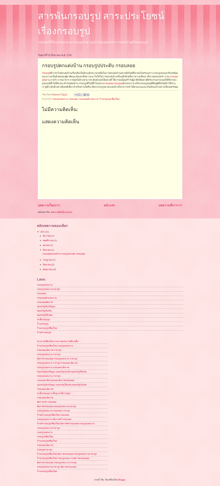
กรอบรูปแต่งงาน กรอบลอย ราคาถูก (53, 410)
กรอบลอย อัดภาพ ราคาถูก (49, 350)
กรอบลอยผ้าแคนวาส (88, 99)
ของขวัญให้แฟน (44, 315)
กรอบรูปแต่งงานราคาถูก (48, 289)
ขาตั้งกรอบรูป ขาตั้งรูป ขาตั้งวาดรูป (54, 393)
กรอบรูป (46, 73)
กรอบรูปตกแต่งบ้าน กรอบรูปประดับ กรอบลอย (63, 254)
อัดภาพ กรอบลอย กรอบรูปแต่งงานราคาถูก (57, 462)
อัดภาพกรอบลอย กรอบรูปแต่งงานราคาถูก (56, 406)
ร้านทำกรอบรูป (44, 332)
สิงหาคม (47, 250)
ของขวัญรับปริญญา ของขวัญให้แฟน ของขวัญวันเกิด (62, 385)
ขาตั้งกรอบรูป (43, 319)
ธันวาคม (47, 236)
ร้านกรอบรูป (42, 324)
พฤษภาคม (48, 269)
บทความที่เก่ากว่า (170, 205)
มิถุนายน (47, 264)
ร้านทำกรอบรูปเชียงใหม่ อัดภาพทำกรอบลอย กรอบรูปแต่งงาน (66, 423)
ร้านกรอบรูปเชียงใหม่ (109, 99)
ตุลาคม (46, 245)
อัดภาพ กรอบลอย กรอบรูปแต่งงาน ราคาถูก (57, 358)
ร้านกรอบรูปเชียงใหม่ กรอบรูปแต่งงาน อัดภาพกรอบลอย (63, 458)
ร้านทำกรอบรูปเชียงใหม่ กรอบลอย (53, 415)
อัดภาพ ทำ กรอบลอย (47, 402)
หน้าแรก (109, 205)
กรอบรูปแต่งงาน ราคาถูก (49, 354)
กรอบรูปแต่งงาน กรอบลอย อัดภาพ (53, 367)
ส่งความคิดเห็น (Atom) (61, 212)
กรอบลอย (108, 83)
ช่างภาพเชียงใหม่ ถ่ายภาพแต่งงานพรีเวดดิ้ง (57, 341)
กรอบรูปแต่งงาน (60, 99)
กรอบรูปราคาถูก (44, 449)
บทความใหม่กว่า (49, 205)
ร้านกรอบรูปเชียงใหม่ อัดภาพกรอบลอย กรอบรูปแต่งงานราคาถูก (67, 454)
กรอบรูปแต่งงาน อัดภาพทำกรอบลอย (54, 419)
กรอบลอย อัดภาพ (45, 389)
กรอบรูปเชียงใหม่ (45, 436)
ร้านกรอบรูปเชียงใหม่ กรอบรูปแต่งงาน (55, 346)
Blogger (121, 480)
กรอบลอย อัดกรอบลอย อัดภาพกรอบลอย (55, 380)
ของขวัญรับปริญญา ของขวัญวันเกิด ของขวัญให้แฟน (62, 372)
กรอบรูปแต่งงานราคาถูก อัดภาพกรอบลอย (56, 467)
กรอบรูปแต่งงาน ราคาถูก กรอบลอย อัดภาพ (57, 363)
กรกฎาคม (48, 260)
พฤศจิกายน (48, 240)
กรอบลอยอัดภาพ (45, 302)
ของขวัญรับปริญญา (46, 306)
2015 (42, 232)
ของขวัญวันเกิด (44, 311)
